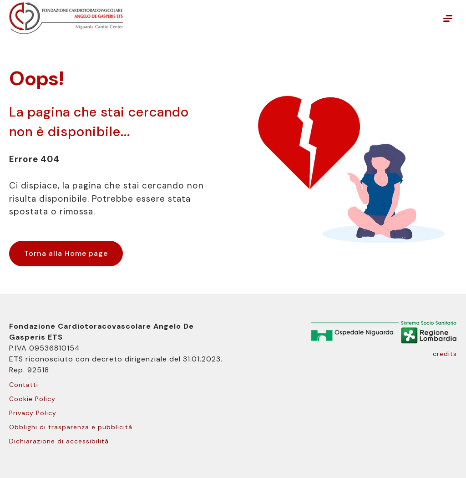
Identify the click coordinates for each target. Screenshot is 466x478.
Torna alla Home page (66, 253)
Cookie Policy (32, 399)
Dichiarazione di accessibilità (59, 441)
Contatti (23, 385)
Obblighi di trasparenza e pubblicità (70, 427)
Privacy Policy (32, 413)
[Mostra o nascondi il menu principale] (448, 18)
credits (445, 354)
